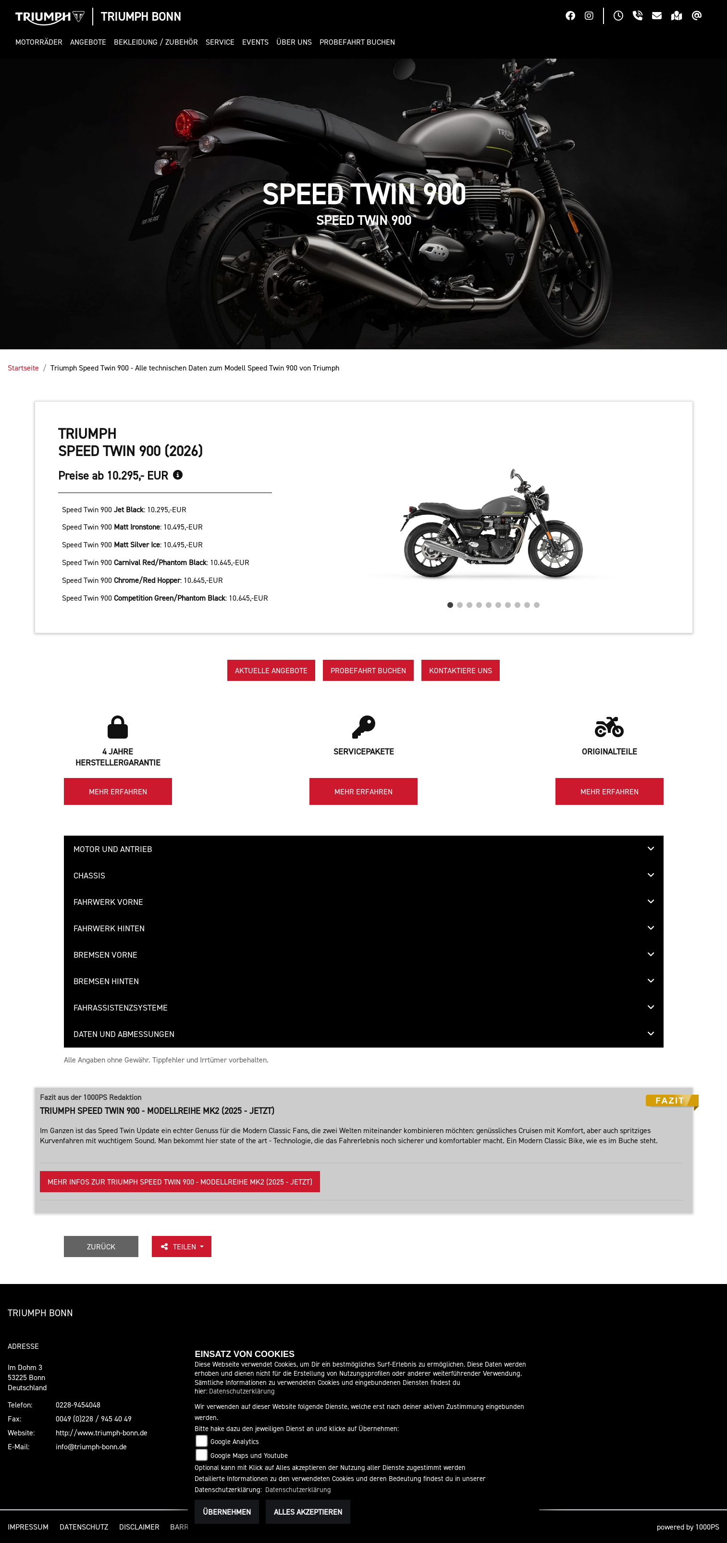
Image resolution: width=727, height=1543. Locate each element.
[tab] (364, 849)
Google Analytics (234, 1441)
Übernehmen (227, 1512)
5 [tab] (489, 602)
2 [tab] (460, 602)
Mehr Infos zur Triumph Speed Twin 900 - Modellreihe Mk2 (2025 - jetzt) (180, 1181)
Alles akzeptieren (308, 1512)
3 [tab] (469, 602)
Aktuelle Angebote (271, 670)
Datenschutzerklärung (242, 1391)
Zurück (101, 1246)
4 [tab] (479, 602)
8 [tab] (517, 602)
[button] (40, 42)
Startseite (23, 367)
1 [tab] (450, 602)
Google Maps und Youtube (249, 1455)
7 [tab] (508, 602)
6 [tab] (498, 602)
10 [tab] (537, 602)
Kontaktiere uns (460, 670)
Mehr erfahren (118, 791)
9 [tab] (527, 602)
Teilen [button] (179, 1246)
